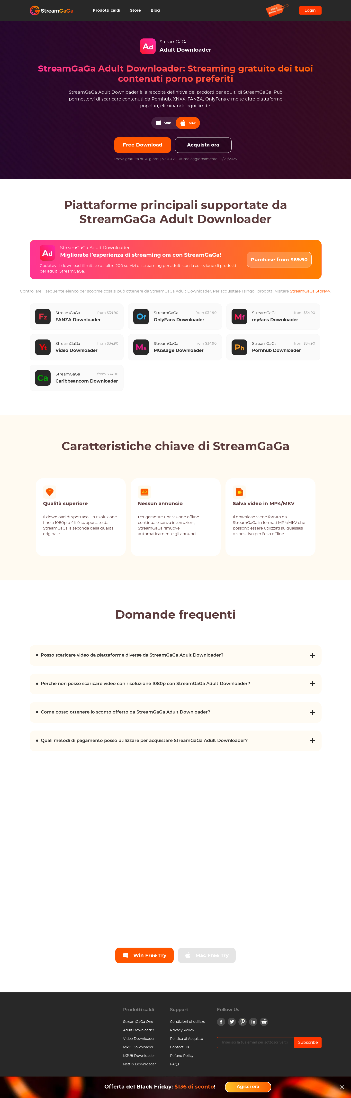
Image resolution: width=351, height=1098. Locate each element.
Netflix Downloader (139, 1064)
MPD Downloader (138, 1047)
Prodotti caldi (106, 10)
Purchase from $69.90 (279, 259)
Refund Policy (182, 1056)
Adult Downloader (138, 1030)
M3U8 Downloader (139, 1056)
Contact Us (179, 1047)
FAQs (174, 1064)
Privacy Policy (182, 1030)
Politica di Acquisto (186, 1039)
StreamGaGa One (138, 1022)
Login (310, 10)
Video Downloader (139, 1039)
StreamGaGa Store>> (310, 291)
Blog (155, 10)
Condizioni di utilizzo (187, 1022)
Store (135, 10)
